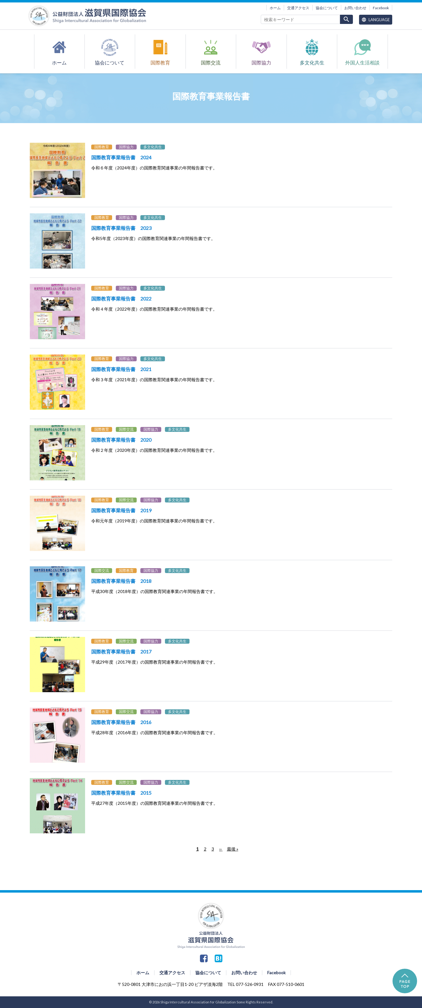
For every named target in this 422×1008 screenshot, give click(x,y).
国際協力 (261, 62)
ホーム (275, 8)
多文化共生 (312, 62)
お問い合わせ (355, 8)
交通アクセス (298, 8)
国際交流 (211, 62)
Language (375, 19)
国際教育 (160, 62)
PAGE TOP (405, 981)
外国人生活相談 (362, 62)
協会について (327, 8)
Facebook (381, 8)
